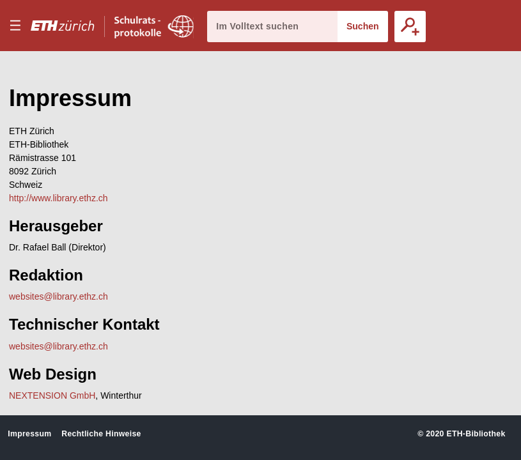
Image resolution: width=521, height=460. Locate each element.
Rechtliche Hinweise (101, 433)
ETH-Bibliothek (475, 433)
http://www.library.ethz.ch (58, 198)
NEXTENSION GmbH (52, 395)
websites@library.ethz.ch (58, 296)
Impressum (29, 433)
